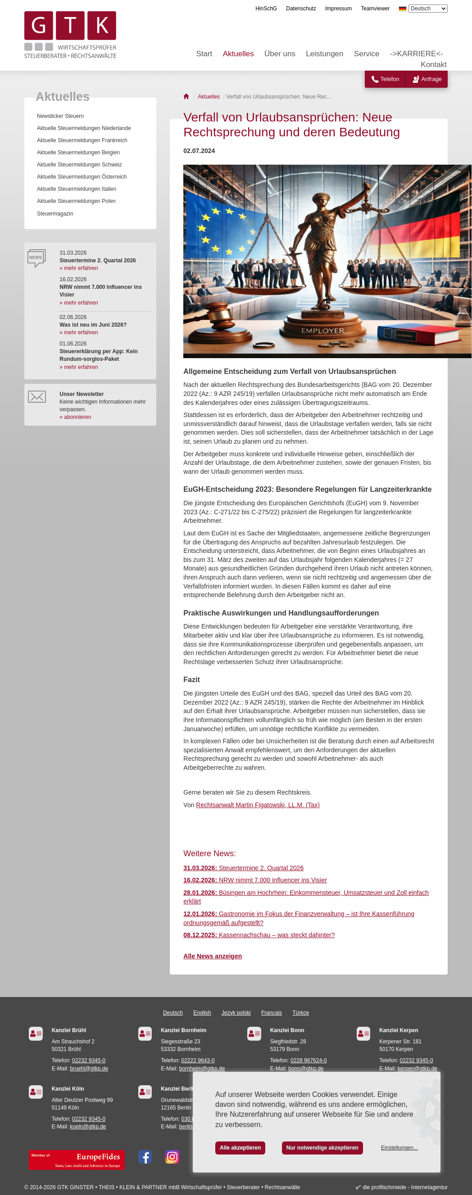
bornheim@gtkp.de (202, 1068)
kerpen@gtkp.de (417, 1068)
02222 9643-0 (198, 1060)
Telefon (390, 79)
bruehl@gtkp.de (89, 1068)
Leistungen (324, 53)
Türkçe (300, 1013)
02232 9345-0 (88, 1060)
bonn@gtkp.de (305, 1068)
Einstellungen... (399, 1148)
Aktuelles (238, 53)
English (202, 1013)
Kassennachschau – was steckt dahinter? (259, 935)
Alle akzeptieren (240, 1148)
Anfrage (431, 79)
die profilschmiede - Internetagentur (405, 1187)
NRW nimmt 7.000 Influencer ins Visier (255, 880)
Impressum (338, 8)
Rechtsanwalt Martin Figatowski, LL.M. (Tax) (258, 805)
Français (271, 1013)
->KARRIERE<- (416, 53)
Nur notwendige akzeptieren (322, 1148)
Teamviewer (375, 8)
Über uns (279, 53)
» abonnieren (75, 417)
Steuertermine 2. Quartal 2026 (243, 868)
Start (204, 53)
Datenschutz (301, 8)
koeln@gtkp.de (88, 1126)
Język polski (236, 1013)
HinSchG (266, 8)
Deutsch (173, 1013)
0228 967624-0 (308, 1060)
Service (367, 53)
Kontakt (434, 64)
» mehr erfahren (78, 268)
